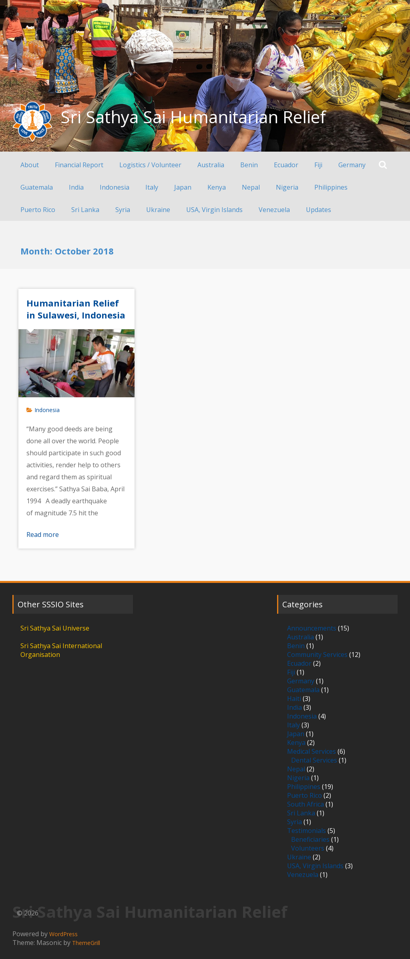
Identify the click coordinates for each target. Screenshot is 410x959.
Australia (210, 164)
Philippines (331, 187)
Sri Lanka (85, 209)
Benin (249, 164)
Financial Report (79, 164)
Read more (42, 534)
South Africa (305, 804)
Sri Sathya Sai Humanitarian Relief (193, 116)
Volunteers (307, 848)
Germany (352, 164)
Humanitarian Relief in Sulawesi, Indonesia (75, 309)
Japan (182, 187)
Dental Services (314, 760)
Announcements (311, 628)
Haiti (294, 698)
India (76, 187)
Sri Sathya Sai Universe (54, 628)
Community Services (317, 654)
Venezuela (274, 209)
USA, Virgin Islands (214, 209)
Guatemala (36, 187)
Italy (151, 187)
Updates (318, 209)
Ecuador (286, 164)
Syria (122, 209)
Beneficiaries (310, 839)
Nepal (251, 187)
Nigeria (287, 187)
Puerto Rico (37, 209)
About (29, 164)
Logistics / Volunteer (150, 164)
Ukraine (158, 209)
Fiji (318, 164)
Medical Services (311, 751)
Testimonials (306, 830)
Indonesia (114, 187)
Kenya (216, 187)
